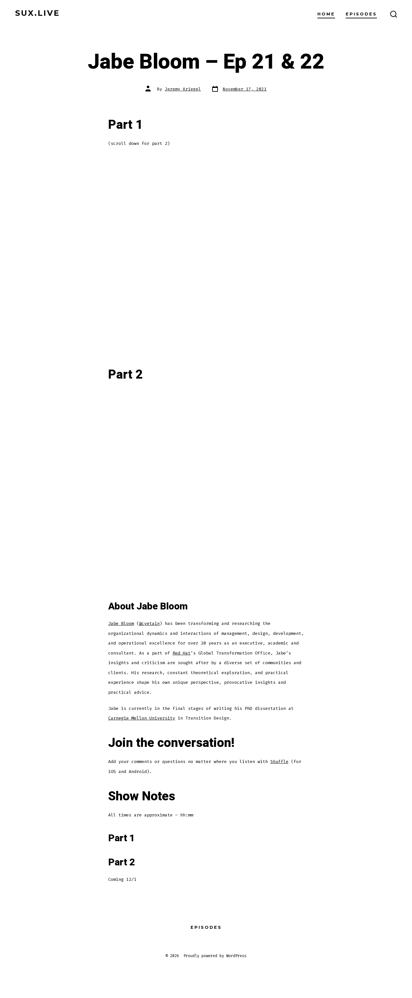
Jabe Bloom (121, 623)
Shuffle (279, 761)
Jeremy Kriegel (183, 89)
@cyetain (149, 623)
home (326, 14)
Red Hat (182, 653)
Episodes (361, 14)
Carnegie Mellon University (141, 718)
